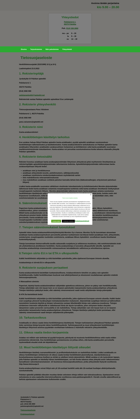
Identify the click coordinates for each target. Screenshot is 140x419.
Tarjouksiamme (36, 49)
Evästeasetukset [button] (82, 221)
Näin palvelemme (52, 49)
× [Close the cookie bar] (90, 195)
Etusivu (24, 49)
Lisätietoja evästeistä (68, 221)
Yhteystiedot (67, 49)
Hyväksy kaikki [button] (56, 221)
